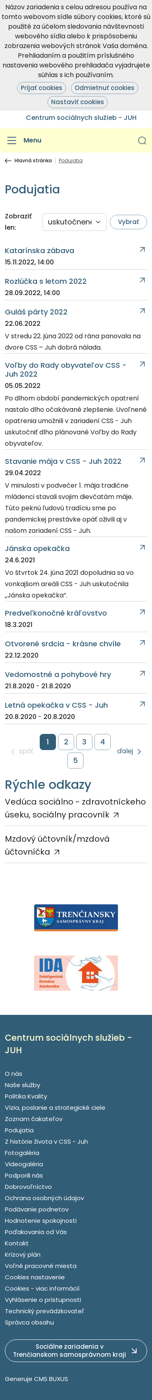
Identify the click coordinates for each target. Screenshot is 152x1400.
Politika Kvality (26, 1096)
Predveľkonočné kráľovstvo (56, 613)
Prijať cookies (41, 88)
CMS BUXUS (51, 1379)
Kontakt (17, 1243)
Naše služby (22, 1085)
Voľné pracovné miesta (41, 1266)
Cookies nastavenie (35, 1277)
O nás (13, 1073)
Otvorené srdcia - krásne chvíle (63, 643)
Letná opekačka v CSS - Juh (56, 705)
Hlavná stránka (33, 160)
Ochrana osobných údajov (44, 1198)
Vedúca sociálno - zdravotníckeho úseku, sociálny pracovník (75, 808)
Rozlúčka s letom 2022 (46, 281)
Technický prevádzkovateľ (44, 1311)
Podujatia (19, 1130)
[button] (142, 140)
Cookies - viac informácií (42, 1288)
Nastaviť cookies (77, 102)
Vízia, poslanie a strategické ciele (55, 1107)
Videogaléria (24, 1164)
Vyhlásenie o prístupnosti (43, 1299)
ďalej (125, 751)
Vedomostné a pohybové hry (58, 674)
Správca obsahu (29, 1322)
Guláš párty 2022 (36, 312)
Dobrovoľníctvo (28, 1186)
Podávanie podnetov (37, 1209)
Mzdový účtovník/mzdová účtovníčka (57, 845)
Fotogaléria (22, 1153)
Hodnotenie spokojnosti (41, 1220)
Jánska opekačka (37, 548)
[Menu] (23, 140)
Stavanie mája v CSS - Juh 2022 (63, 461)
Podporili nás (24, 1175)
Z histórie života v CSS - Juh (46, 1141)
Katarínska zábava (39, 250)
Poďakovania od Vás (36, 1232)
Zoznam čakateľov (33, 1119)
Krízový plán (23, 1254)
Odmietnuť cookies (105, 88)
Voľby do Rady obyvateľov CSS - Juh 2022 (65, 370)
